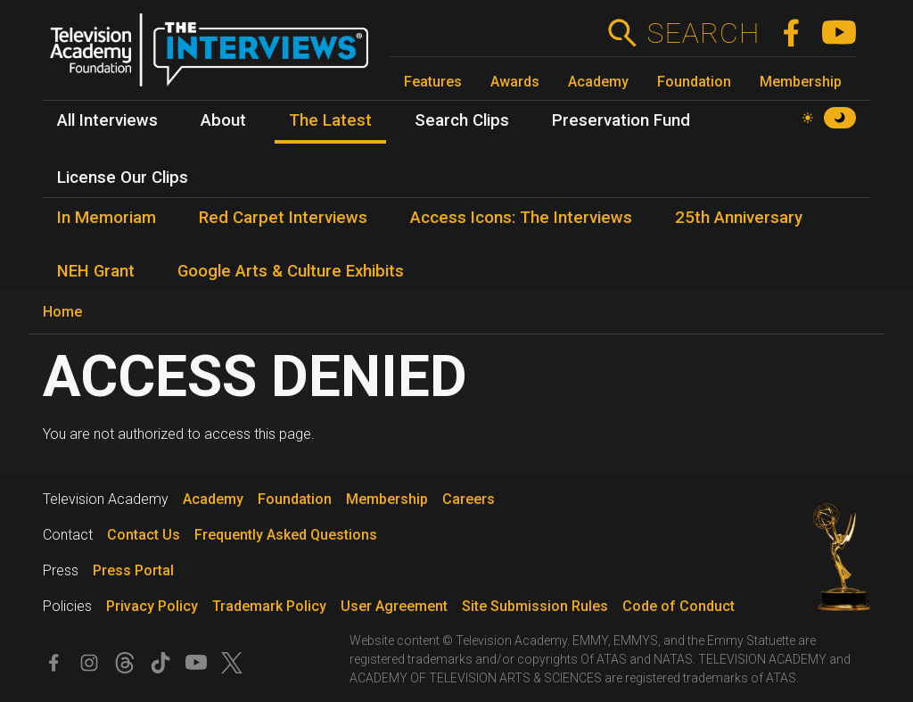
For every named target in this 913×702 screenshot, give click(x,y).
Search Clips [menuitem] (462, 120)
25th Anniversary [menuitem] (738, 217)
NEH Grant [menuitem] (96, 271)
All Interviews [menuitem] (107, 120)
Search (703, 33)
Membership (801, 81)
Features (433, 81)
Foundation (694, 81)
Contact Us (143, 534)
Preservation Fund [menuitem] (621, 120)
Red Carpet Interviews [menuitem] (283, 217)
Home (62, 311)
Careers (468, 499)
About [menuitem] (223, 120)
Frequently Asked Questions (285, 534)
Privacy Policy (152, 606)
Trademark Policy (269, 606)
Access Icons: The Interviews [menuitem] (521, 217)
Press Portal (133, 570)
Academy (598, 81)
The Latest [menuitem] (330, 120)
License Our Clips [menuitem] (122, 177)
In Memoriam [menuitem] (106, 217)
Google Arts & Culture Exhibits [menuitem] (290, 271)
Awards (514, 81)
